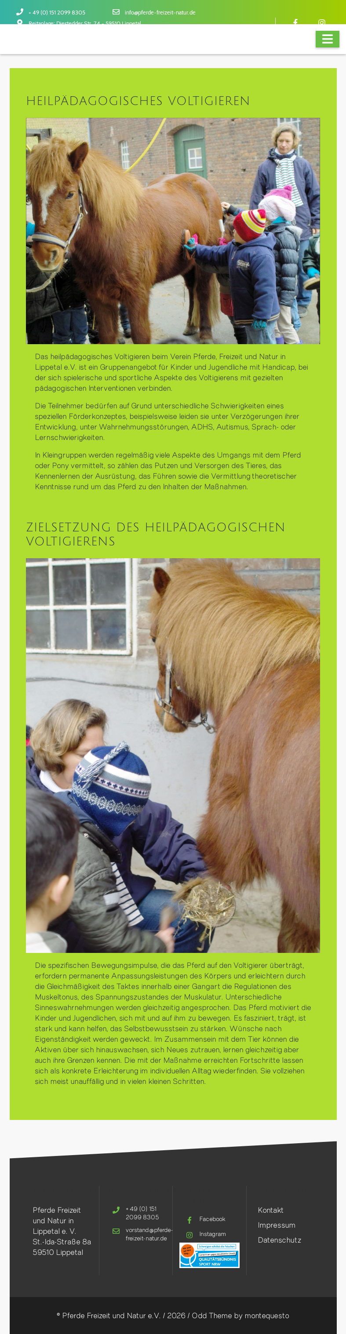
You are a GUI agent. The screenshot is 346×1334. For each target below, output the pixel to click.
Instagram (212, 1233)
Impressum (277, 1225)
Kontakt (271, 1210)
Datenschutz (279, 1240)
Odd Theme (212, 1315)
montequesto (266, 1315)
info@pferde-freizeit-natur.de (160, 13)
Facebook (212, 1218)
